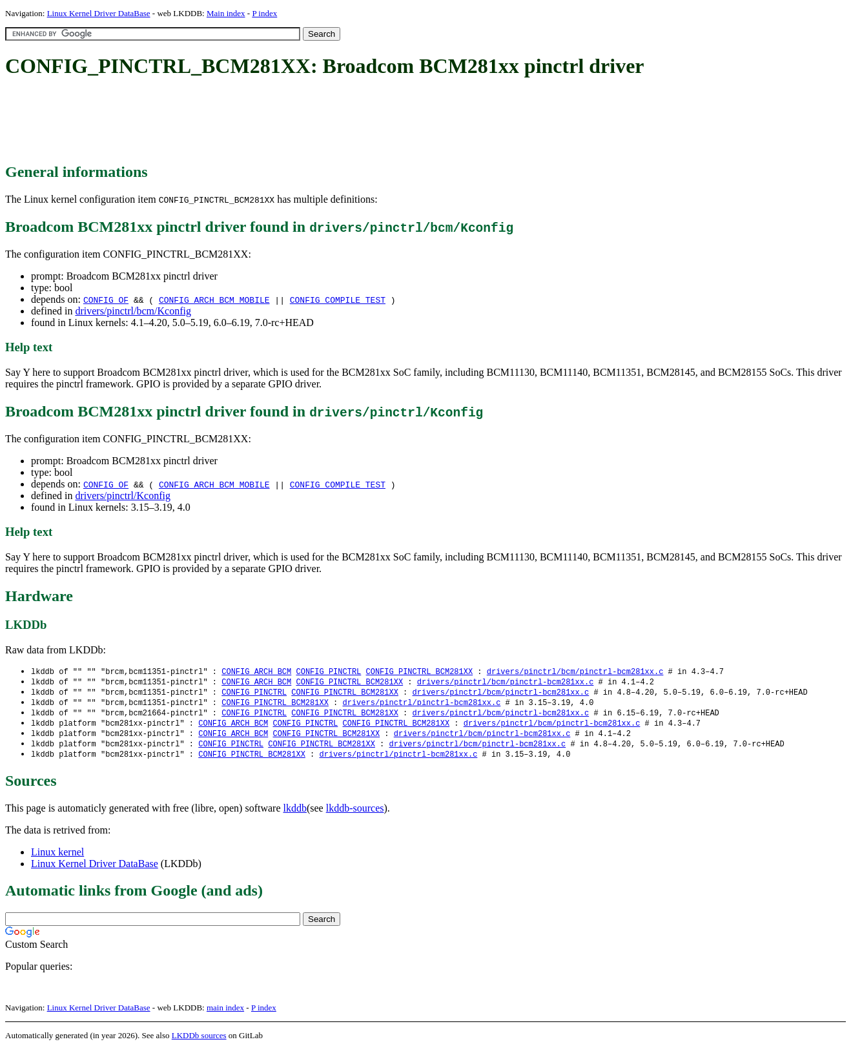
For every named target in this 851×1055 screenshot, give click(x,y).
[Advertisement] (240, 121)
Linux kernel (57, 857)
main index (225, 1013)
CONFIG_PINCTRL (328, 671)
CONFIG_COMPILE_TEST (337, 299)
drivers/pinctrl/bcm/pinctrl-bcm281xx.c (575, 671)
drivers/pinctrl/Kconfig (122, 495)
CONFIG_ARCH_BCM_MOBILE (214, 299)
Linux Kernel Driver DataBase (98, 13)
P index (264, 13)
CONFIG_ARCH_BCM (256, 671)
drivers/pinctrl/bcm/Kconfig (133, 310)
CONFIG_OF (105, 299)
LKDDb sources (199, 1041)
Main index (226, 13)
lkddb (295, 813)
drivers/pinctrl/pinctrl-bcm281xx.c (421, 704)
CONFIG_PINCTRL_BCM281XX (419, 671)
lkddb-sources (355, 813)
